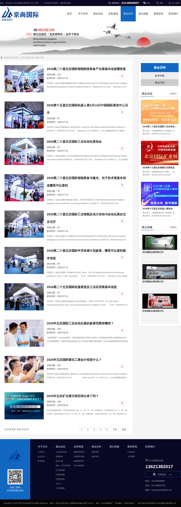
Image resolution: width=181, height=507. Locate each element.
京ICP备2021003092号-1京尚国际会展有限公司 (157, 503)
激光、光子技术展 (63, 465)
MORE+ (173, 94)
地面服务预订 (79, 461)
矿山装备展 (60, 470)
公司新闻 (131, 456)
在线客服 (163, 474)
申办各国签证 (79, 465)
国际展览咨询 (79, 452)
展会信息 (98, 13)
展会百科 (128, 13)
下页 (115, 429)
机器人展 (59, 461)
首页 (69, 13)
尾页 (124, 429)
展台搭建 (143, 13)
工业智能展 (60, 488)
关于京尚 (83, 13)
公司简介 (41, 452)
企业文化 (41, 456)
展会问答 (40, 57)
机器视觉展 (60, 475)
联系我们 (173, 13)
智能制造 (59, 456)
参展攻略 (160, 75)
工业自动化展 (61, 452)
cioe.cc (58, 484)
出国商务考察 (79, 456)
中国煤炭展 (60, 479)
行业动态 (131, 452)
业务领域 (113, 13)
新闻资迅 (158, 13)
